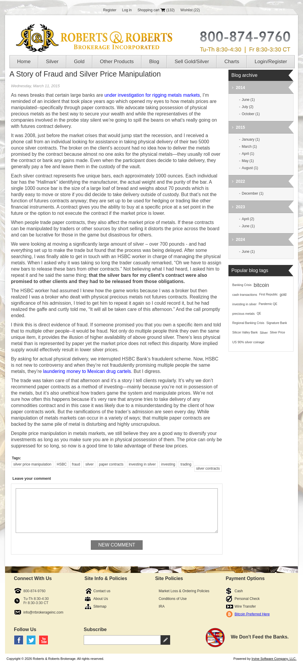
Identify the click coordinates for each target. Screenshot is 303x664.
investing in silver (142, 464)
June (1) (248, 100)
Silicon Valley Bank (245, 332)
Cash (239, 591)
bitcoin (261, 285)
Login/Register (270, 61)
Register (110, 10)
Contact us (102, 591)
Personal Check (247, 599)
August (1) (250, 168)
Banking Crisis (242, 285)
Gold (79, 61)
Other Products (117, 61)
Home (23, 61)
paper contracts (111, 464)
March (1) (249, 146)
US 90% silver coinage (248, 342)
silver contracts (208, 468)
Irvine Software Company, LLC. (274, 658)
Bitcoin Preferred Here (252, 614)
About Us (101, 599)
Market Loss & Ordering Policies (184, 591)
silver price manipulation (32, 464)
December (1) (252, 193)
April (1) (248, 154)
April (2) (248, 219)
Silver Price (277, 332)
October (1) (251, 114)
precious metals (243, 313)
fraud (76, 464)
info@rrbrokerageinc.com (43, 612)
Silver (52, 61)
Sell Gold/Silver (192, 61)
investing (168, 464)
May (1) (248, 161)
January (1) (251, 139)
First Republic (268, 294)
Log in (127, 10)
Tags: (16, 458)
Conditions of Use (173, 599)
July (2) (247, 107)
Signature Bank (276, 323)
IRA (162, 606)
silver (89, 464)
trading (185, 464)
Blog (154, 61)
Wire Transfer (245, 606)
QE (259, 313)
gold (283, 295)
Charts (231, 61)
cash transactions (244, 294)
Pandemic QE (268, 304)
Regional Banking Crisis (248, 323)
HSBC (62, 464)
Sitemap (100, 606)
